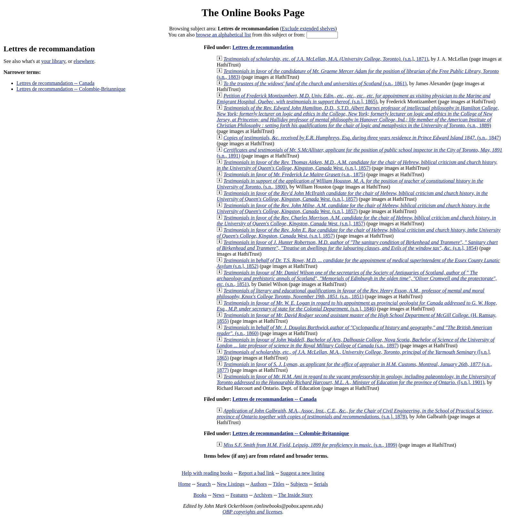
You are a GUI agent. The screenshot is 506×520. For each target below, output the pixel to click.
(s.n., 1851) (357, 278)
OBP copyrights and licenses (252, 512)
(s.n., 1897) (355, 342)
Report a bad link (256, 473)
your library (53, 61)
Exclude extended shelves (308, 28)
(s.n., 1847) (362, 137)
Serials (321, 484)
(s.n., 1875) (294, 174)
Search (204, 484)
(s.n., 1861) (315, 83)
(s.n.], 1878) (355, 413)
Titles (278, 484)
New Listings (231, 484)
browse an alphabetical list (223, 34)
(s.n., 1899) (310, 445)
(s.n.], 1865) (353, 98)
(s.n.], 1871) (325, 59)
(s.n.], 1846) (357, 305)
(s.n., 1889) (358, 116)
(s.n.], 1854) (357, 245)
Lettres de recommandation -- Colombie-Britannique (71, 89)
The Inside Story (295, 495)
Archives (263, 495)
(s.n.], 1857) (357, 165)
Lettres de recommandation (262, 47)
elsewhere (84, 61)
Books (200, 495)
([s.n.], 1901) (356, 379)
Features (239, 495)
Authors (258, 484)
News (218, 495)
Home (184, 484)
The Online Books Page (252, 12)
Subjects (299, 484)
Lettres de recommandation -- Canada (55, 83)
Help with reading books (207, 473)
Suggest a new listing (302, 473)
